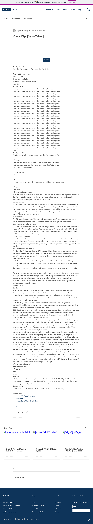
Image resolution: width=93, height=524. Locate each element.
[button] (88, 9)
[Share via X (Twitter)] (18, 412)
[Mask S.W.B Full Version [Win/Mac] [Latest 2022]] (76, 438)
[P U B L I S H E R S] (15, 9)
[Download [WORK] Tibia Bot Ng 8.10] (46, 438)
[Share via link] (27, 412)
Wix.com (36, 519)
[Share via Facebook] (14, 412)
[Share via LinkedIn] (23, 412)
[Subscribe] (81, 510)
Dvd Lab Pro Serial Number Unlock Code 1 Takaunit (16, 450)
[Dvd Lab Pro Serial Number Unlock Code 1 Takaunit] (17, 438)
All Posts (6, 18)
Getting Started (16, 18)
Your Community (28, 18)
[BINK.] (6, 9)
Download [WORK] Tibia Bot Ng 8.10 (46, 450)
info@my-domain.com (10, 512)
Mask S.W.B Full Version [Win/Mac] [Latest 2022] (74, 450)
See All (87, 428)
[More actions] (79, 30)
